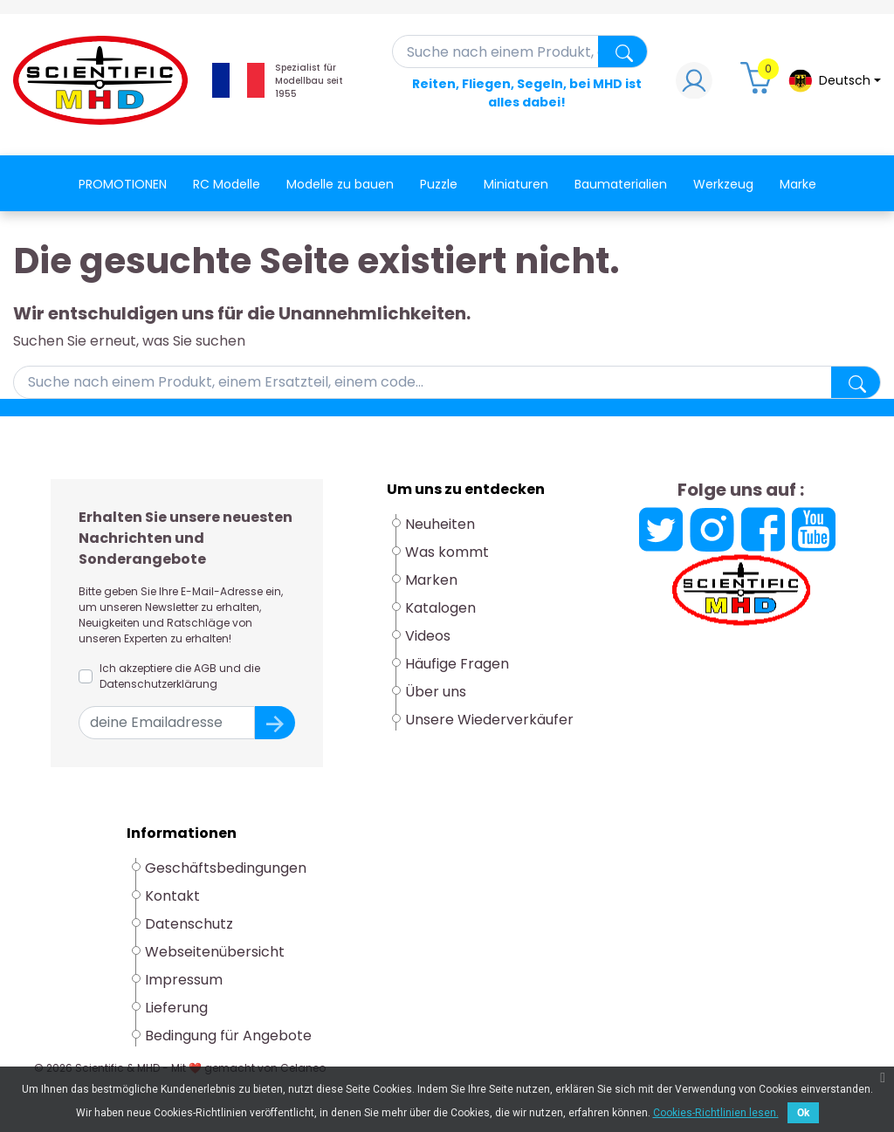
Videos (427, 636)
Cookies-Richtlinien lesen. (716, 1113)
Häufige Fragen (457, 664)
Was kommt (447, 552)
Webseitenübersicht (215, 952)
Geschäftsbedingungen (225, 868)
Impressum (184, 980)
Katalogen (440, 608)
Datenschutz (189, 924)
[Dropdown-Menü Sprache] (834, 80)
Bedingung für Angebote (228, 1036)
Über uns (435, 692)
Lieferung (176, 1008)
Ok (803, 1113)
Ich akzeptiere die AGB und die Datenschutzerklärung (180, 676)
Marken (431, 580)
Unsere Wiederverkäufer (489, 720)
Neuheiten (440, 524)
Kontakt (172, 896)
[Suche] (520, 51)
